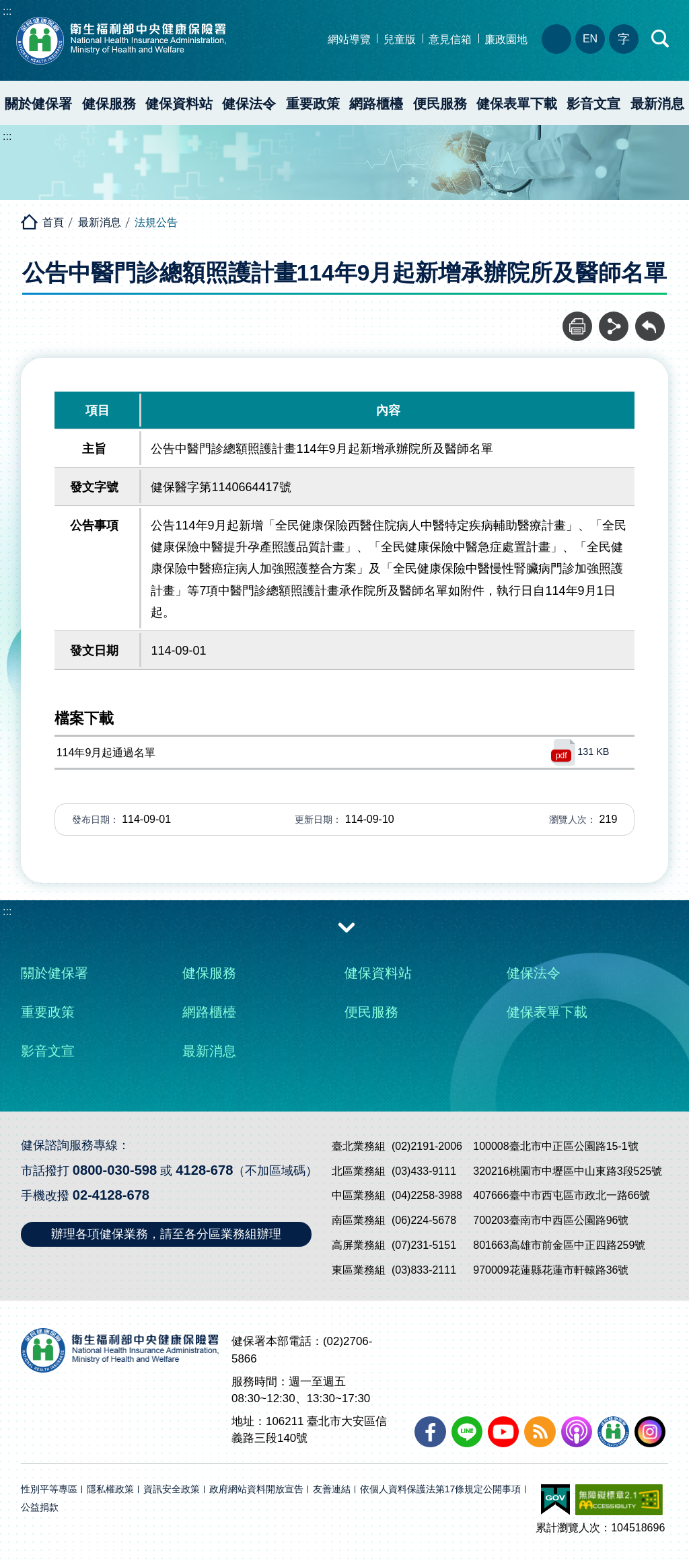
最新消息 (99, 222)
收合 (346, 926)
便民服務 (440, 103)
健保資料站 (179, 103)
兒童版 (400, 39)
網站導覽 (349, 39)
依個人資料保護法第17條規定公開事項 (440, 1489)
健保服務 (109, 103)
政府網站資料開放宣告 (256, 1489)
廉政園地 (506, 39)
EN (590, 38)
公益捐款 (40, 1507)
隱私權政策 (110, 1489)
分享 (614, 319)
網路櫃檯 (376, 103)
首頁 (53, 222)
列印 (577, 319)
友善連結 (332, 1489)
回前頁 (650, 319)
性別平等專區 (49, 1489)
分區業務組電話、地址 (556, 39)
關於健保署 (38, 103)
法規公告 (156, 222)
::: (7, 11)
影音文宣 (593, 103)
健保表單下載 (516, 103)
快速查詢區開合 (661, 39)
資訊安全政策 (171, 1489)
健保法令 (249, 103)
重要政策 (313, 103)
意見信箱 (450, 39)
